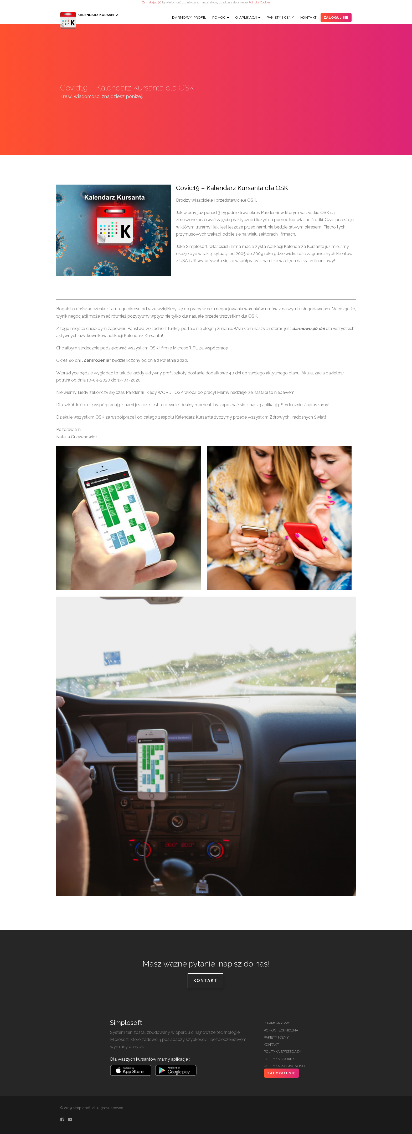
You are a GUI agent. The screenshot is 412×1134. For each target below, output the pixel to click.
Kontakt (308, 17)
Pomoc (220, 17)
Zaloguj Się (336, 17)
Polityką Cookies (259, 2)
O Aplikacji (247, 17)
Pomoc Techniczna (281, 1030)
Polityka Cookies (279, 1059)
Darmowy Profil (189, 17)
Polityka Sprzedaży (282, 1052)
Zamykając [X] (151, 2)
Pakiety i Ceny (280, 17)
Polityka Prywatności (284, 1066)
